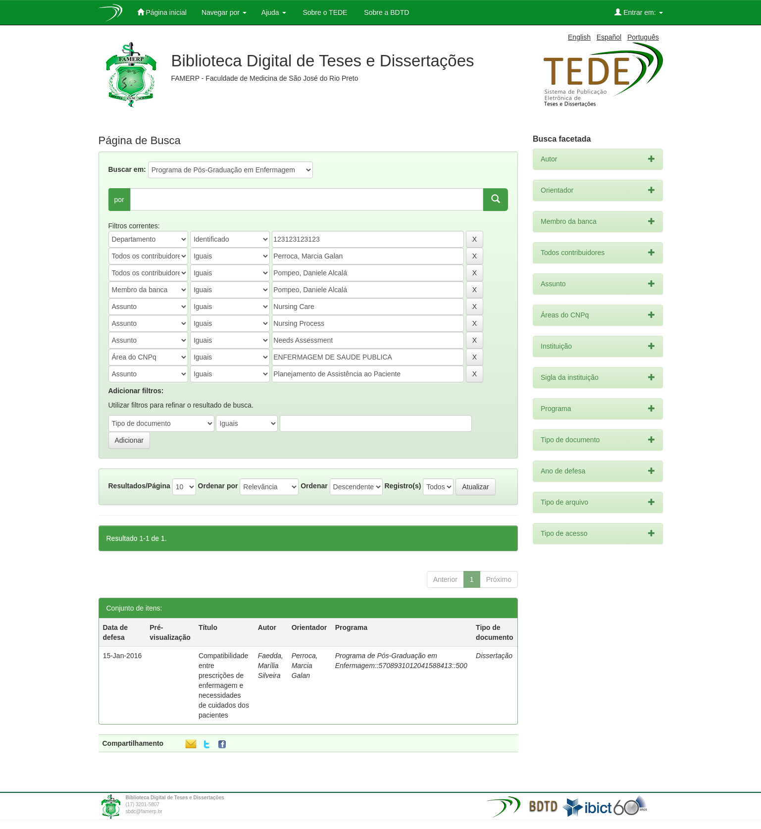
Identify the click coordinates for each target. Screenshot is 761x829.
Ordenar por (218, 486)
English (579, 37)
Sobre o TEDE (324, 12)
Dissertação (494, 656)
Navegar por (224, 12)
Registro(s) (402, 486)
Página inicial (162, 12)
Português (643, 37)
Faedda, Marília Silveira (270, 665)
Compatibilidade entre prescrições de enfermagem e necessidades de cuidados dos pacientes (224, 685)
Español (609, 37)
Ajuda (273, 12)
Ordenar (314, 486)
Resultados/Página (139, 486)
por (119, 200)
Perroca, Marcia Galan (305, 665)
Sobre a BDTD (385, 12)
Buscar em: (127, 169)
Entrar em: (638, 12)
